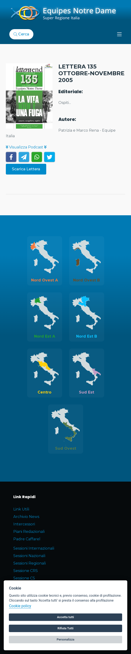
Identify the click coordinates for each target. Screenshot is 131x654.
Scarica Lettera (26, 169)
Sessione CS (24, 578)
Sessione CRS (25, 570)
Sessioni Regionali (29, 563)
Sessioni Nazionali (29, 556)
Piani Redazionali (29, 531)
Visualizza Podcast (26, 147)
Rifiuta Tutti (65, 628)
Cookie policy (20, 606)
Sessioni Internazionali (33, 548)
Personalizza (65, 639)
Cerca (21, 34)
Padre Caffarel (26, 539)
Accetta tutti (65, 617)
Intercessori (24, 524)
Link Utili (21, 509)
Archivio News (26, 516)
